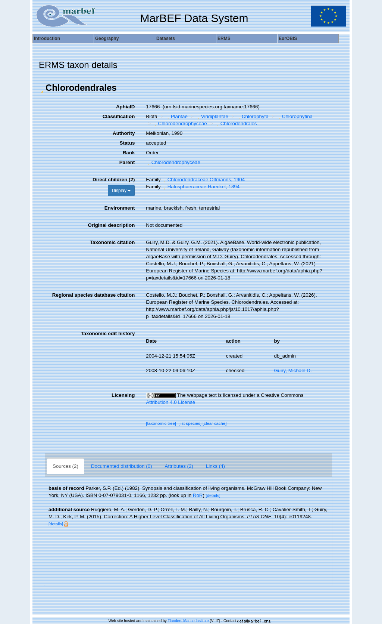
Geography (107, 38)
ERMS (224, 38)
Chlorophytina (294, 116)
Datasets (165, 38)
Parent (127, 162)
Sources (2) (65, 466)
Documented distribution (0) (121, 466)
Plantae (176, 116)
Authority (124, 133)
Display (121, 190)
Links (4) (215, 466)
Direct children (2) (114, 179)
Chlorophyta (252, 116)
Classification (119, 116)
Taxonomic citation (112, 242)
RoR (198, 495)
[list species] (189, 423)
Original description (111, 225)
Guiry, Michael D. (292, 370)
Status (127, 143)
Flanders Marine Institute (188, 621)
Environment (119, 208)
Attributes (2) (179, 466)
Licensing (123, 395)
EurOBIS (288, 38)
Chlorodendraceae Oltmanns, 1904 (203, 179)
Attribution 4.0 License (170, 402)
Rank (129, 152)
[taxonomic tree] (161, 423)
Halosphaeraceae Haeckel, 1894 (200, 186)
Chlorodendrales (236, 123)
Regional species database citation (93, 295)
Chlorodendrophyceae (180, 123)
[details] (213, 495)
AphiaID (125, 106)
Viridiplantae (211, 116)
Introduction (47, 38)
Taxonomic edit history (108, 333)
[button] (42, 87)
